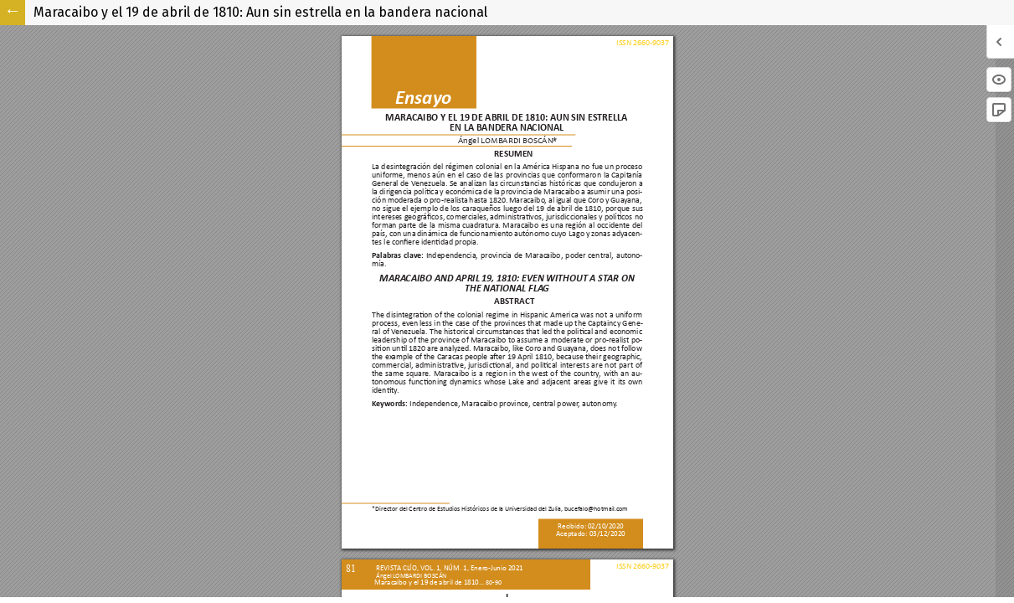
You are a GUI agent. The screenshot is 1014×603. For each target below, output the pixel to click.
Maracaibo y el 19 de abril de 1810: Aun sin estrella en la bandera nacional (260, 12)
